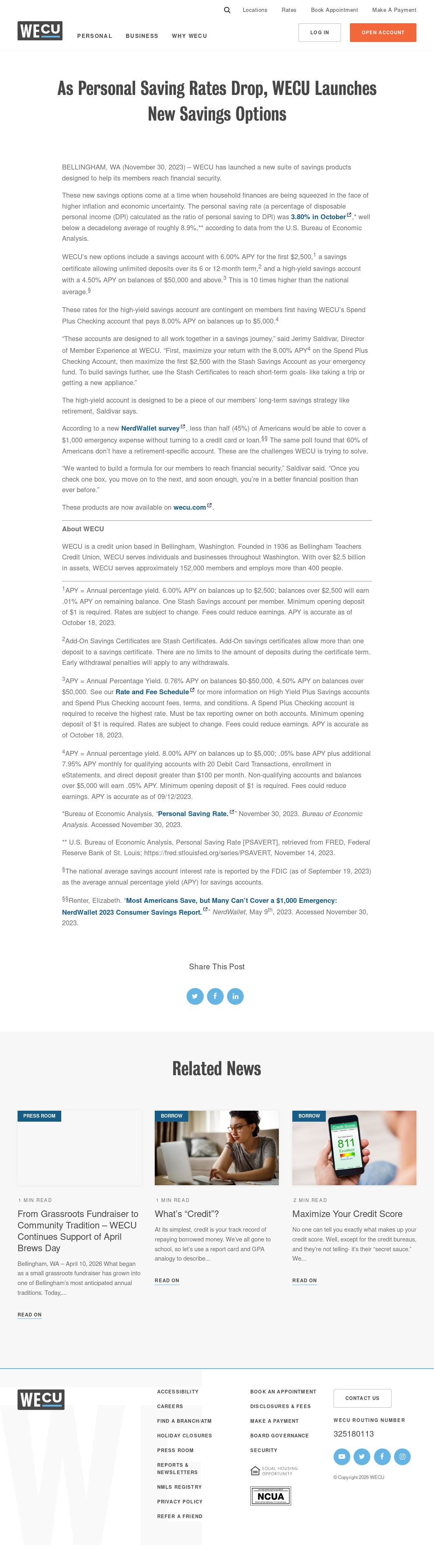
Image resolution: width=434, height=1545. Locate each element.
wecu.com (190, 508)
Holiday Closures (184, 1436)
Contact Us (362, 1399)
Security (264, 1451)
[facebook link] (215, 996)
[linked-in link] (235, 996)
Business (142, 37)
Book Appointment (334, 10)
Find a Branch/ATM (184, 1422)
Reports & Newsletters (177, 1469)
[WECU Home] (40, 32)
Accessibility (178, 1392)
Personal (94, 37)
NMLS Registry (179, 1488)
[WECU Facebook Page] (382, 1456)
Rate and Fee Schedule (152, 692)
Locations (255, 10)
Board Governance (279, 1436)
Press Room (175, 1451)
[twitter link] (195, 996)
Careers (170, 1407)
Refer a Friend (180, 1517)
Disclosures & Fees (280, 1407)
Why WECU (189, 37)
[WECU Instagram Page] (402, 1456)
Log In (319, 33)
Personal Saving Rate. (193, 814)
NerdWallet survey (150, 429)
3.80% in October (318, 217)
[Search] (227, 10)
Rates (289, 10)
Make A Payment (394, 10)
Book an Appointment (283, 1392)
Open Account (383, 33)
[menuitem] (255, 10)
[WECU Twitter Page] (362, 1456)
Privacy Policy (180, 1502)
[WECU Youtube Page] (342, 1456)
